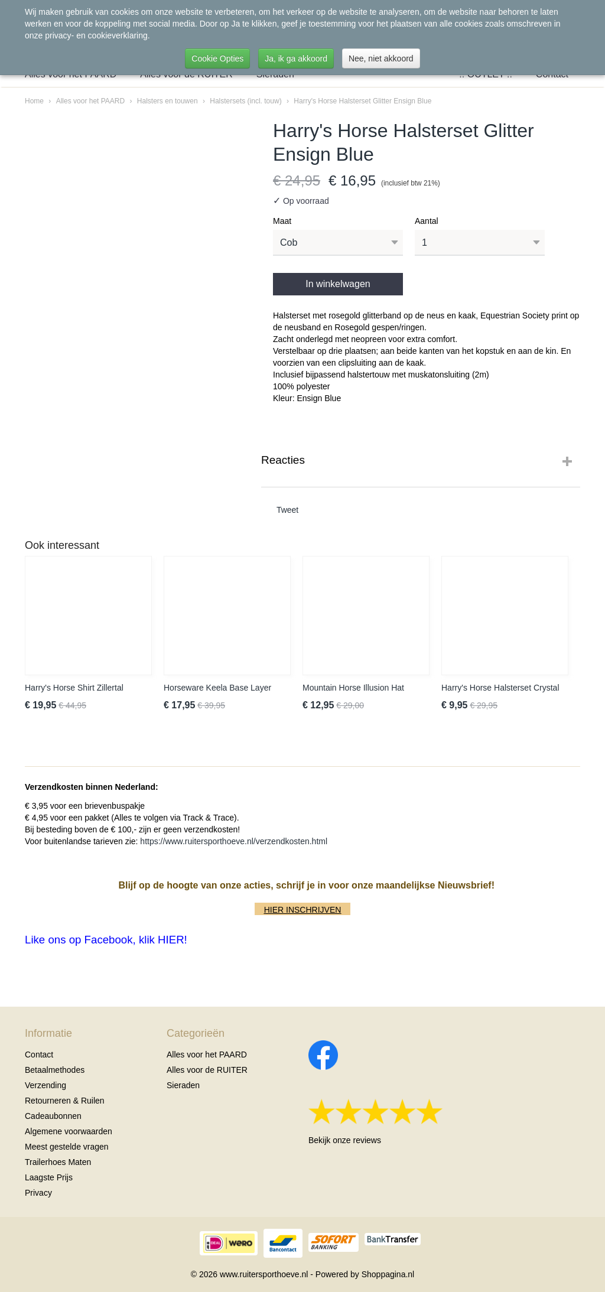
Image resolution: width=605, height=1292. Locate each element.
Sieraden (183, 1085)
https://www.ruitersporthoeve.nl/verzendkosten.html (233, 841)
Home (34, 101)
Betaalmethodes (54, 1070)
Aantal (426, 221)
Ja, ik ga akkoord (296, 58)
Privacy (38, 1192)
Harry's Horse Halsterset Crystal (500, 687)
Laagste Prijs (49, 1177)
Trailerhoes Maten (58, 1162)
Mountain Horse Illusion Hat (353, 687)
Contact (39, 1054)
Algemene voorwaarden (68, 1131)
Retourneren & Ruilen (65, 1100)
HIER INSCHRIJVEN (302, 910)
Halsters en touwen (167, 101)
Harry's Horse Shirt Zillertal (74, 687)
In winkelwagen (337, 284)
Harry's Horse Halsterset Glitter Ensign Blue (362, 101)
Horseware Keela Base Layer (217, 687)
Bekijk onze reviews (344, 1140)
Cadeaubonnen (53, 1116)
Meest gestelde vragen (67, 1146)
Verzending (45, 1085)
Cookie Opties (217, 58)
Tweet (287, 510)
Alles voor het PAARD (90, 101)
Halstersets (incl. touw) (245, 101)
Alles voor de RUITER (207, 1070)
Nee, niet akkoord (381, 58)
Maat (282, 221)
